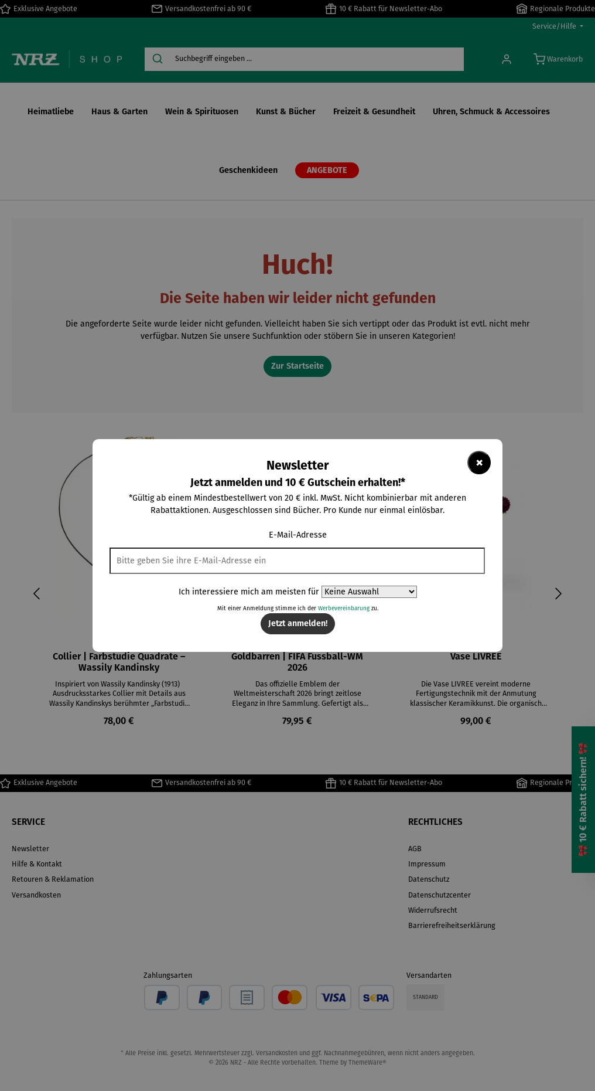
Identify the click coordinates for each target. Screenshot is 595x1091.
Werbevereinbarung (344, 608)
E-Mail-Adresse (298, 535)
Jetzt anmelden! (297, 623)
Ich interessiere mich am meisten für (249, 592)
